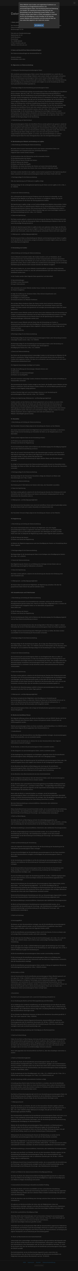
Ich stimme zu (39, 25)
